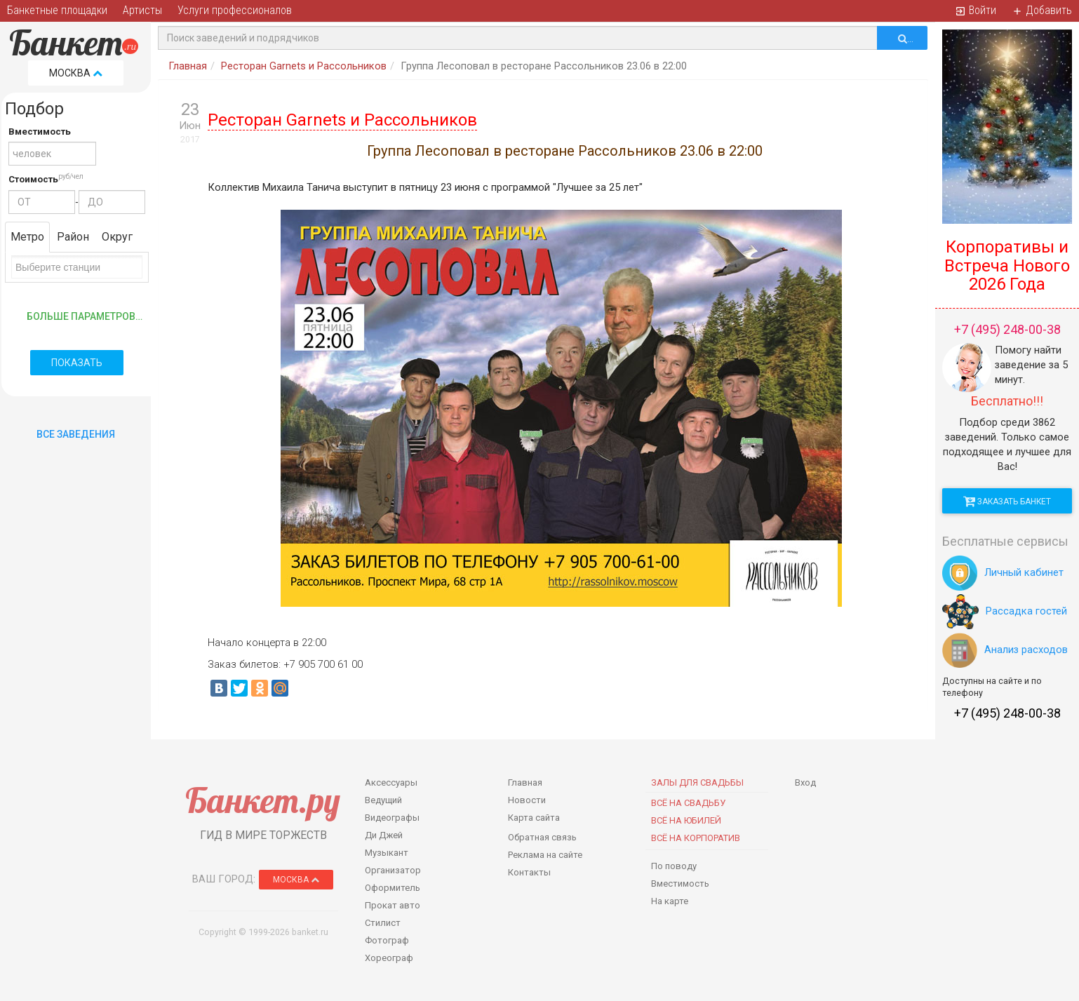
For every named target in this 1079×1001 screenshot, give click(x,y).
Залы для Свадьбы (697, 782)
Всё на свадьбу (688, 803)
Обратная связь (542, 837)
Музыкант (386, 852)
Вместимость (39, 131)
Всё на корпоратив (695, 838)
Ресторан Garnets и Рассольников (304, 66)
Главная (187, 66)
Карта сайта (534, 817)
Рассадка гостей (1004, 611)
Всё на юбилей (686, 820)
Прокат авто (392, 905)
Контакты (529, 872)
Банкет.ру (262, 800)
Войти (975, 10)
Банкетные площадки (57, 10)
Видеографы (392, 817)
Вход (805, 782)
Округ (117, 236)
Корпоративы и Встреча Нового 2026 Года (1007, 265)
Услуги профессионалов (234, 10)
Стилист (383, 923)
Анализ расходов (1005, 649)
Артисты (142, 10)
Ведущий (383, 800)
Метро (27, 236)
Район (73, 236)
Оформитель (392, 887)
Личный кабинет (1003, 572)
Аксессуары (391, 782)
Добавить (1042, 10)
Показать (76, 362)
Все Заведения (75, 434)
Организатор (393, 870)
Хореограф (389, 958)
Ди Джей (384, 835)
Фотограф (387, 940)
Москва (75, 73)
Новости (527, 800)
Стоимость (33, 179)
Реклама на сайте (545, 854)
